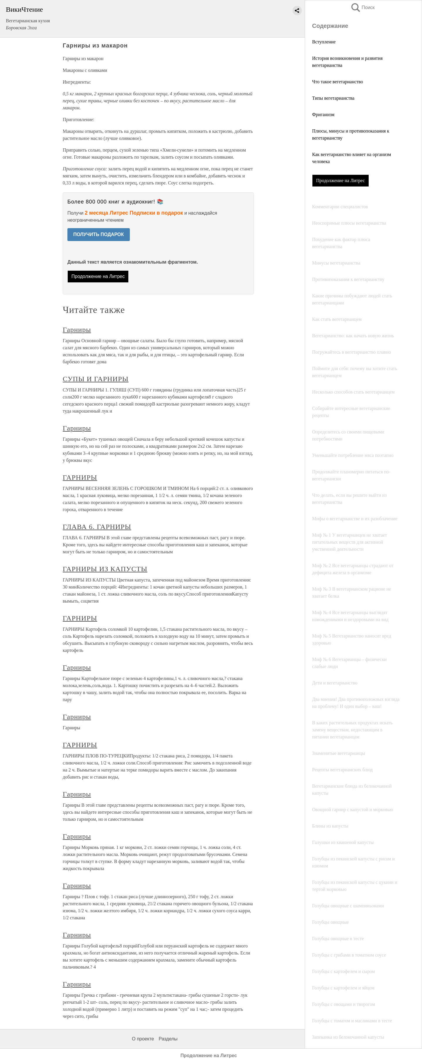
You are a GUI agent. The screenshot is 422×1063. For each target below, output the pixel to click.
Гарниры (77, 329)
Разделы (168, 1038)
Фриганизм (323, 114)
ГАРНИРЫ (80, 477)
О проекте (143, 1038)
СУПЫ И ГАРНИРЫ (96, 379)
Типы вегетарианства (333, 98)
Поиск (362, 7)
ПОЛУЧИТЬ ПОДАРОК (98, 234)
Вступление (324, 41)
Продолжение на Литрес (340, 180)
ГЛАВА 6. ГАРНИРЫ (97, 526)
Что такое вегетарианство (337, 81)
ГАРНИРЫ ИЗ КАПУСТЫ (105, 569)
